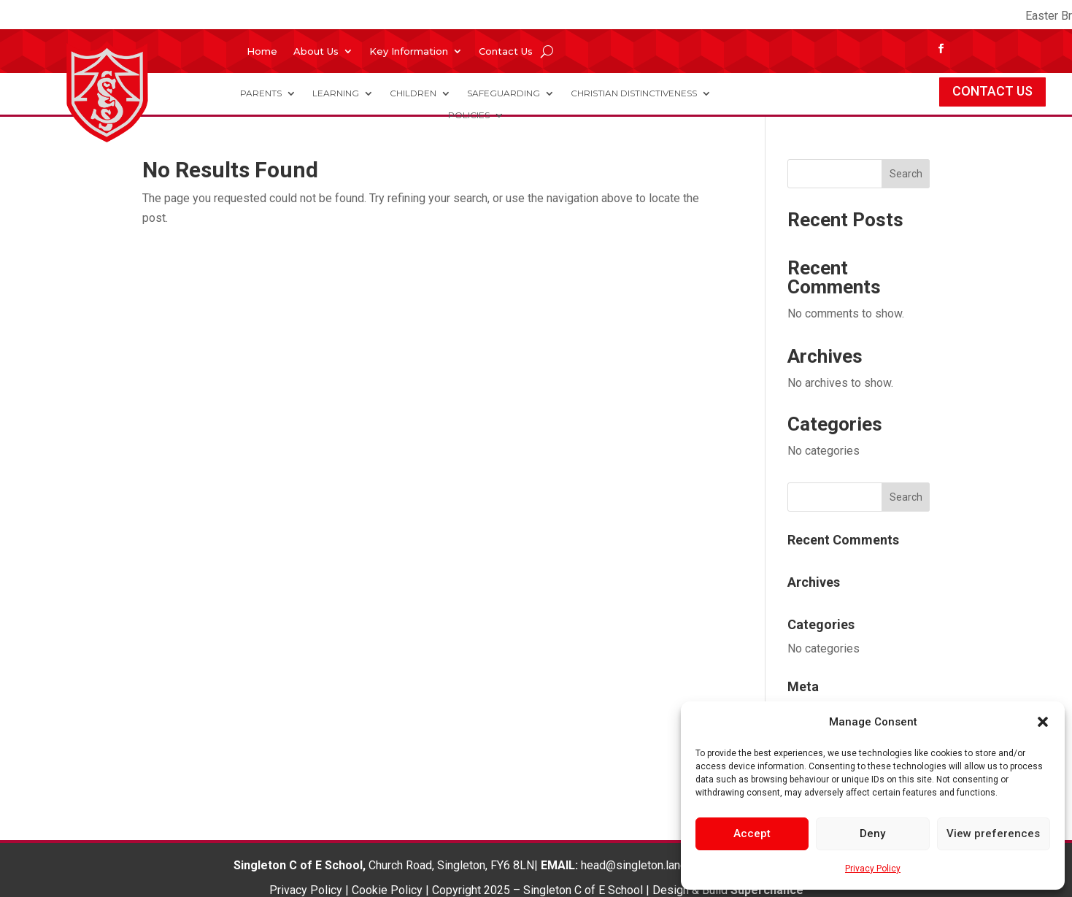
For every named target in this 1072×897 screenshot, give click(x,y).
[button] (1043, 722)
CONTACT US (992, 91)
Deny (872, 833)
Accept (752, 833)
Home (262, 51)
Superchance (766, 890)
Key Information (408, 51)
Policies (469, 115)
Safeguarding (503, 93)
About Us (316, 51)
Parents (261, 93)
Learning (335, 93)
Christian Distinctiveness (634, 93)
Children (413, 93)
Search (906, 174)
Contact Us (506, 51)
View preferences (993, 833)
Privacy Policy (873, 868)
